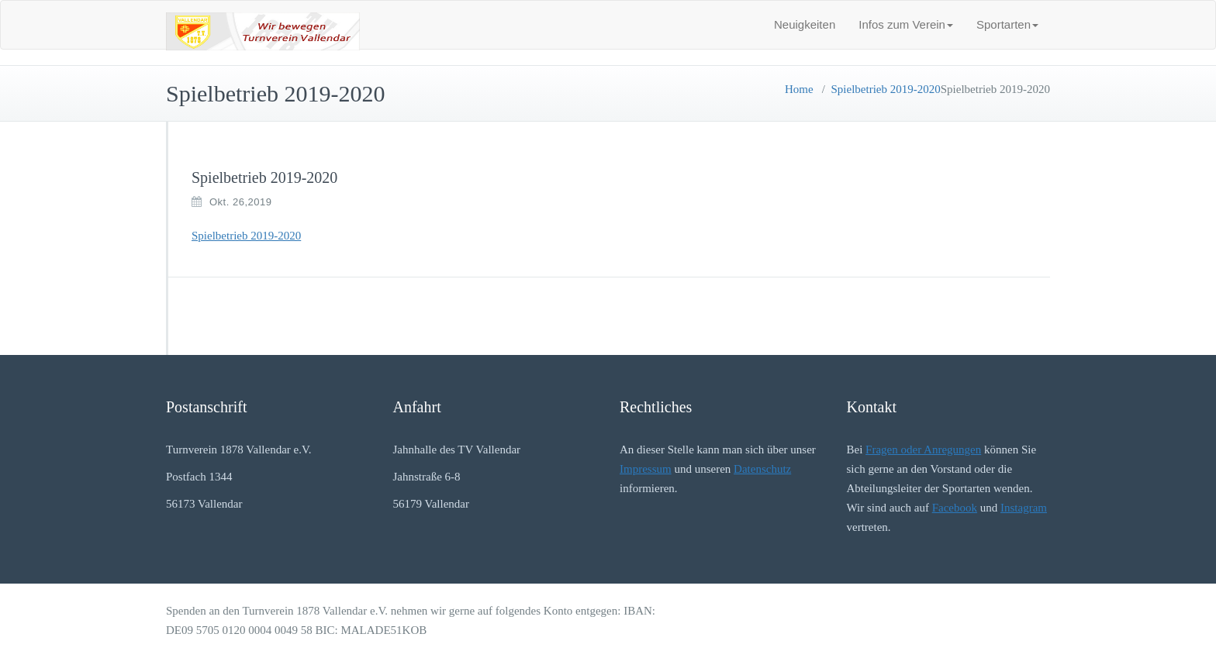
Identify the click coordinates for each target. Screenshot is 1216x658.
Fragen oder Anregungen (923, 449)
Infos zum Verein (905, 24)
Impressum (646, 469)
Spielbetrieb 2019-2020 (886, 89)
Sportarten (1007, 24)
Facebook (954, 507)
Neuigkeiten (804, 24)
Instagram (1023, 507)
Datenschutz (762, 469)
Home (799, 89)
